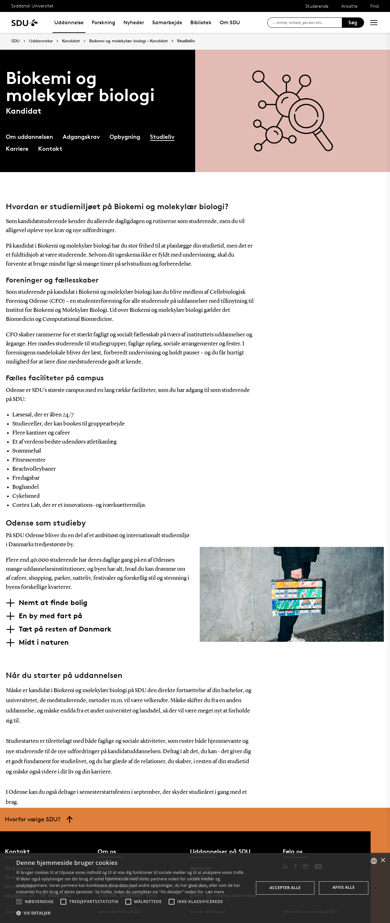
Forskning (103, 22)
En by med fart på (50, 615)
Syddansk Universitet (32, 5)
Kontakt (50, 148)
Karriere (17, 148)
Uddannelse (69, 22)
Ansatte (349, 6)
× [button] (382, 860)
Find (374, 6)
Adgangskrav (81, 136)
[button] (19, 901)
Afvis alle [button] (343, 887)
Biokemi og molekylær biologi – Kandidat (128, 41)
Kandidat (71, 41)
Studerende (316, 6)
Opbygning (125, 136)
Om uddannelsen (29, 136)
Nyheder (133, 22)
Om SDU (230, 22)
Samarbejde (167, 22)
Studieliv (186, 41)
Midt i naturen (44, 642)
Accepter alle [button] (284, 887)
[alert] (195, 888)
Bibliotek (201, 22)
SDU (15, 41)
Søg (352, 22)
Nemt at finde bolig (53, 602)
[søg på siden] (307, 22)
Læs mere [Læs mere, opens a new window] (215, 892)
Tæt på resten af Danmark (65, 629)
